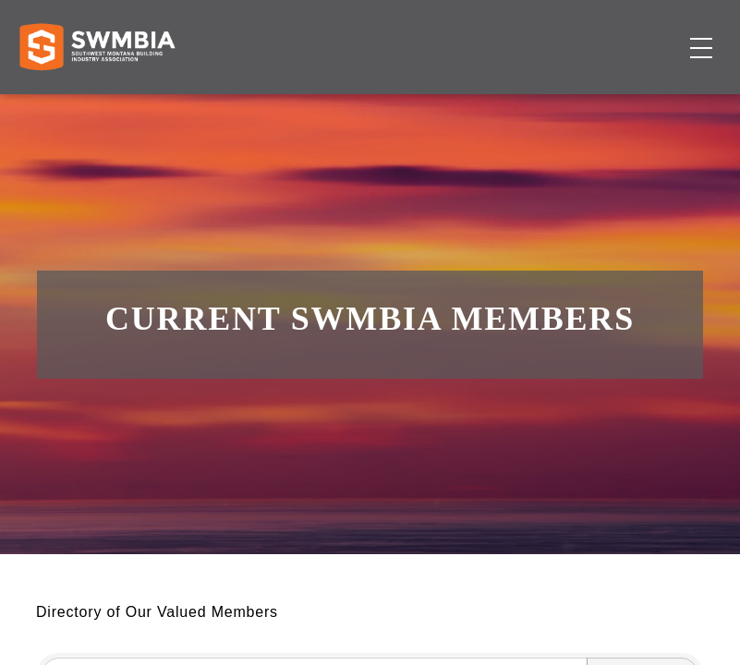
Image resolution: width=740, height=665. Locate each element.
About (664, 84)
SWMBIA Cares (644, 32)
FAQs (568, 32)
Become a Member (606, 119)
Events (606, 84)
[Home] (97, 106)
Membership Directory (399, 84)
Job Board (531, 84)
